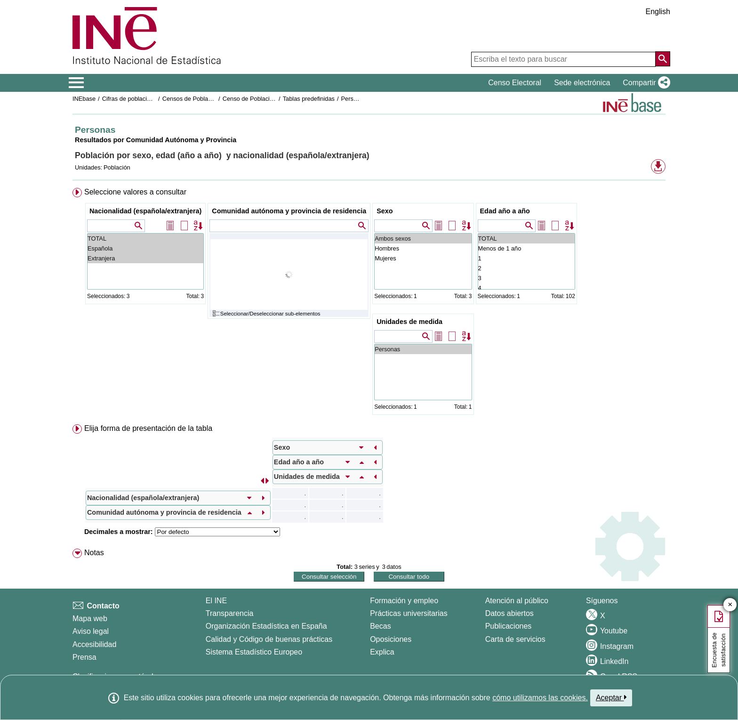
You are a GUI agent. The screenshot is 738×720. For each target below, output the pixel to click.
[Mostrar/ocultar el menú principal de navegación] (76, 82)
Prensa (84, 657)
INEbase (84, 98)
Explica (382, 652)
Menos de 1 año (526, 248)
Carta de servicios (515, 639)
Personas (354, 98)
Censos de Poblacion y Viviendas (207, 98)
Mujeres (423, 258)
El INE (216, 601)
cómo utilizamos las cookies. (540, 698)
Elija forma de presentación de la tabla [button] (148, 428)
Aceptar (611, 697)
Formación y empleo (404, 601)
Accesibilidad (94, 644)
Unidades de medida (409, 321)
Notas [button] (94, 553)
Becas (380, 626)
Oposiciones (390, 639)
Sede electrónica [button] (582, 83)
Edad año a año (505, 211)
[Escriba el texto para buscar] (563, 59)
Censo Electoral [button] (514, 83)
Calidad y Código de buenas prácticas (269, 639)
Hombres (423, 248)
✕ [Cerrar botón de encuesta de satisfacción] (730, 604)
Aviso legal (90, 631)
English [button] (658, 12)
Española (145, 248)
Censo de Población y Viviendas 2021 (273, 98)
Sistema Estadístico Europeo (254, 652)
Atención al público (516, 601)
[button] (644, 82)
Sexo (385, 211)
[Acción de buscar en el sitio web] (662, 58)
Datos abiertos (509, 613)
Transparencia (230, 613)
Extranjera (145, 258)
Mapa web (89, 619)
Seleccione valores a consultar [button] (135, 192)
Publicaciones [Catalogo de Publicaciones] (508, 626)
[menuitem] (369, 303)
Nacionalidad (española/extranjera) (145, 211)
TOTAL (145, 238)
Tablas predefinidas (309, 98)
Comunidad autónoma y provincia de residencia (289, 211)
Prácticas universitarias (409, 613)
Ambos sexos (423, 238)
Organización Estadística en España (266, 626)
